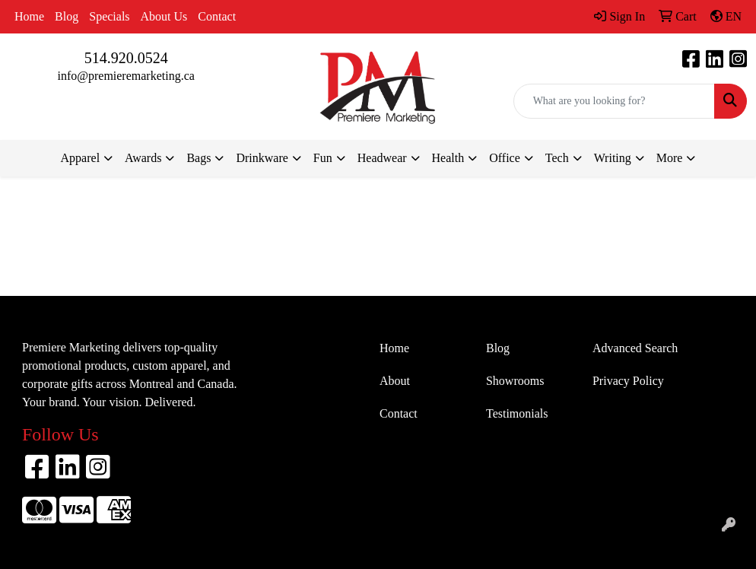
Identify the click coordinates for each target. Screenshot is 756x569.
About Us (164, 16)
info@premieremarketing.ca (125, 75)
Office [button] (504, 157)
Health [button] (448, 157)
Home (29, 16)
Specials (109, 16)
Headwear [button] (382, 157)
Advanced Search (635, 348)
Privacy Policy (628, 380)
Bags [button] (198, 157)
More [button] (669, 157)
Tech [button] (557, 157)
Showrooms (515, 380)
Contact (217, 16)
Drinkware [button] (261, 157)
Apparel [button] (80, 157)
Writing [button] (612, 157)
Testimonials (517, 413)
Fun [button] (322, 157)
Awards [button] (143, 157)
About (395, 380)
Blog (66, 16)
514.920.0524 (126, 57)
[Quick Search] (614, 101)
